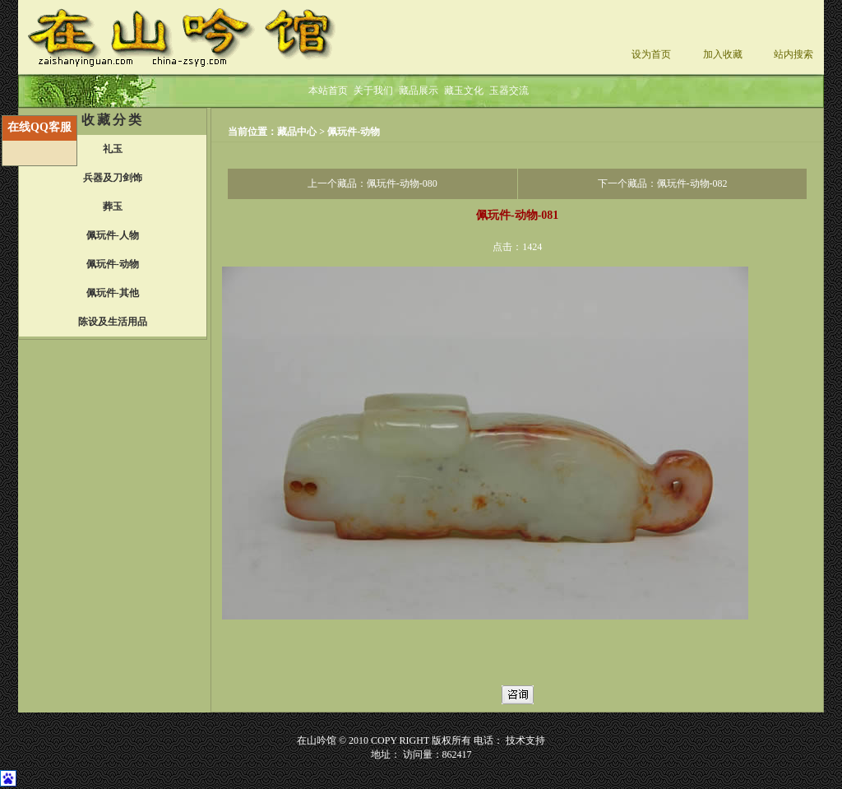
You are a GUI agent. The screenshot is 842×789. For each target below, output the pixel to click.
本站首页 (328, 90)
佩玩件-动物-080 (402, 183)
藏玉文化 (463, 90)
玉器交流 (509, 90)
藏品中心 (298, 131)
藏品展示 (418, 90)
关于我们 (373, 90)
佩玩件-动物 (353, 131)
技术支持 (525, 740)
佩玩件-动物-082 (692, 183)
